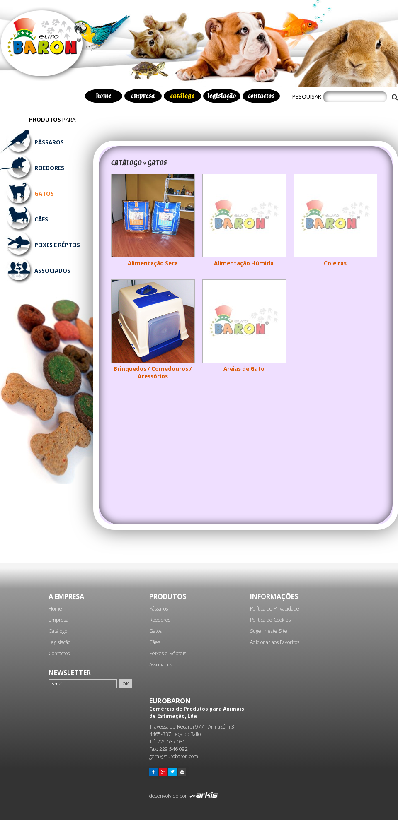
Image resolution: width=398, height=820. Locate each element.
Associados (160, 664)
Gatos (155, 631)
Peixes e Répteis (167, 653)
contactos (261, 96)
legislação (221, 96)
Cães (154, 642)
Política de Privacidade (274, 608)
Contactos (59, 653)
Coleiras (335, 263)
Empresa (58, 619)
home (104, 96)
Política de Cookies (270, 619)
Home (55, 608)
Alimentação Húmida (244, 263)
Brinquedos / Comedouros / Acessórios (153, 372)
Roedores (159, 619)
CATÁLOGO (126, 163)
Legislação (59, 642)
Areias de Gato (244, 369)
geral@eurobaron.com (173, 756)
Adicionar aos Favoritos (274, 642)
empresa (143, 96)
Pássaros (158, 608)
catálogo (182, 96)
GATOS (157, 163)
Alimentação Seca (153, 263)
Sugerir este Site (268, 631)
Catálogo (58, 631)
